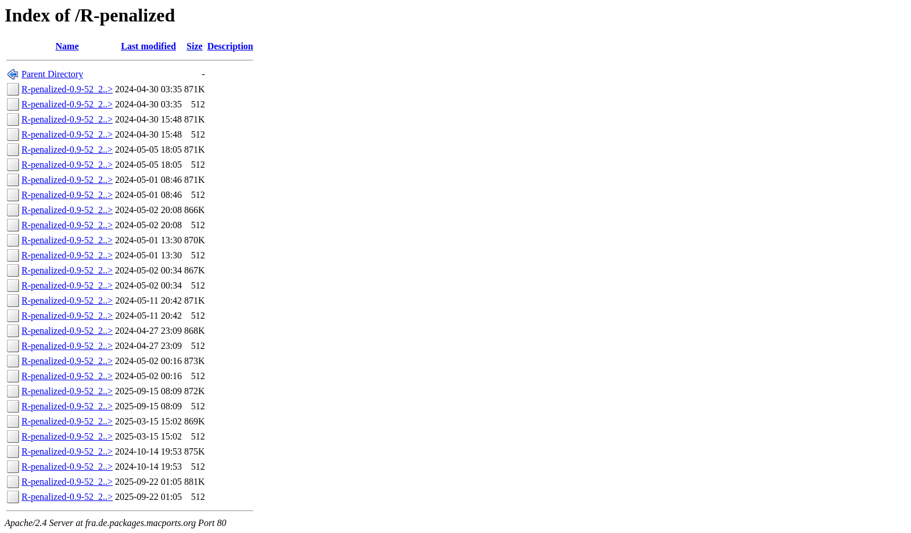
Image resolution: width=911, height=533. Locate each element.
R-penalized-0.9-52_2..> (67, 89)
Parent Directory (52, 74)
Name (67, 46)
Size (194, 46)
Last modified (148, 46)
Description (230, 46)
